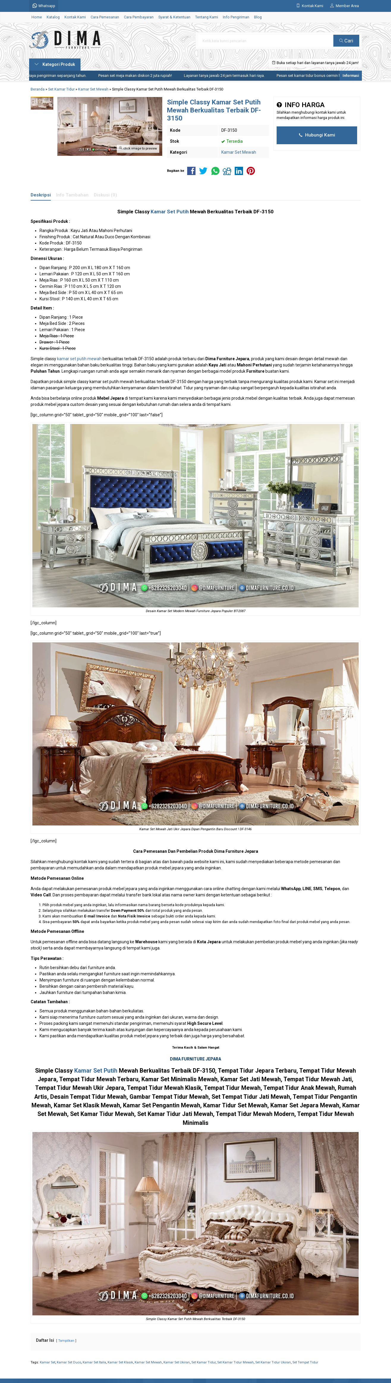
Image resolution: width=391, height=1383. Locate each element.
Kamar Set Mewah (238, 152)
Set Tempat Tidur (305, 1362)
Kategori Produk (54, 64)
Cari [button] (346, 41)
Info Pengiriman (236, 17)
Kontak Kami (75, 17)
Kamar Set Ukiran (176, 1362)
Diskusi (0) (105, 195)
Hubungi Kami (317, 135)
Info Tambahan (72, 195)
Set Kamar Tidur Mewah (235, 1362)
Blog (258, 17)
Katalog (53, 17)
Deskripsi (41, 195)
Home (36, 17)
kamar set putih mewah (79, 358)
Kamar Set (47, 1362)
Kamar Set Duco (69, 1362)
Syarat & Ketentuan (174, 17)
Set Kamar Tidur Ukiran (273, 1362)
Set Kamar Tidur (203, 1362)
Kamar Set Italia (94, 1362)
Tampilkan (66, 1341)
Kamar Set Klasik (120, 1362)
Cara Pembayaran (139, 17)
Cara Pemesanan (105, 17)
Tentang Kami (206, 17)
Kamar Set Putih (170, 212)
